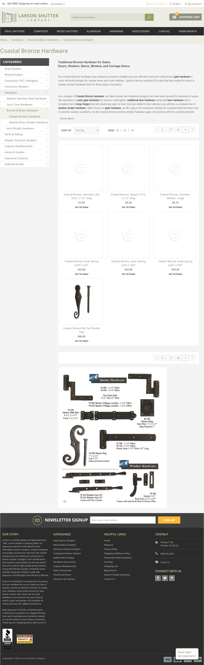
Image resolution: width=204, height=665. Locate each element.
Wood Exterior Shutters (64, 544)
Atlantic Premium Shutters (26, 140)
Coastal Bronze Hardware (24, 116)
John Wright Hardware (27, 128)
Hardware (116, 31)
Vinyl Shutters (15, 31)
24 (125, 130)
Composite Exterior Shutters (67, 553)
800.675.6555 (167, 553)
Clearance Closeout (26, 158)
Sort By (66, 130)
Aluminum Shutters (26, 87)
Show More (67, 118)
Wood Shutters (67, 31)
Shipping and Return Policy (117, 553)
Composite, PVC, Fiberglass (26, 81)
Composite (41, 31)
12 (117, 130)
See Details (58, 3)
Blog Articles (110, 570)
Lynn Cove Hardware (26, 104)
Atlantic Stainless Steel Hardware (27, 99)
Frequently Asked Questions (118, 557)
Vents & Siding (26, 134)
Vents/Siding (141, 31)
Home (3, 39)
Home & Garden (26, 152)
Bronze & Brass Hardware (43, 39)
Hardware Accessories (64, 561)
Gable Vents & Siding (63, 557)
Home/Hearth (188, 31)
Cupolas (164, 31)
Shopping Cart (111, 566)
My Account (193, 4)
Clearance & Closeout (64, 578)
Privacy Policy (110, 549)
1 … (164, 130)
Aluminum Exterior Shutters (67, 549)
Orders (175, 4)
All (132, 130)
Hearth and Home (62, 574)
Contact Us (109, 578)
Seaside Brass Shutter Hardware (28, 122)
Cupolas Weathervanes (26, 146)
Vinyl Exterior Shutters (64, 540)
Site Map (108, 561)
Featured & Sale (26, 164)
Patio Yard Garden (62, 570)
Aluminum (94, 31)
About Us (108, 544)
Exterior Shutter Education (117, 574)
